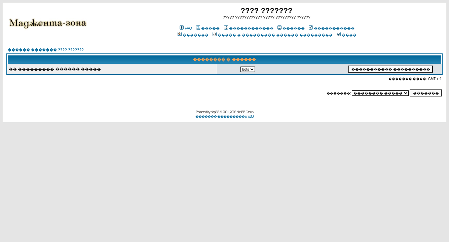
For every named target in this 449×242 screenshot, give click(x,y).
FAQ (186, 28)
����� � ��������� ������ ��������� (273, 35)
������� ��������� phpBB (224, 116)
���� (347, 35)
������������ (248, 28)
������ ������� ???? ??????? (46, 50)
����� (208, 28)
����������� (331, 28)
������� (193, 35)
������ (291, 28)
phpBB (215, 112)
